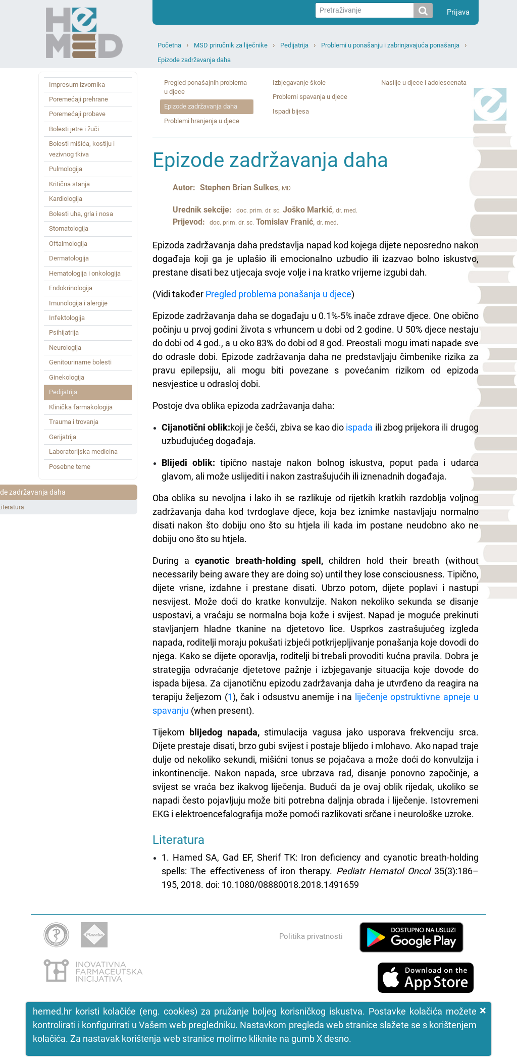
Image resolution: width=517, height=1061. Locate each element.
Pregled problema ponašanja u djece (278, 294)
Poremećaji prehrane (78, 99)
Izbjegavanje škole (299, 82)
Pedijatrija (294, 45)
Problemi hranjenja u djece (201, 121)
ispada (359, 427)
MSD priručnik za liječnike (231, 45)
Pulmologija (65, 169)
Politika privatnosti (311, 936)
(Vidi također (178, 294)
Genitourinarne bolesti (80, 362)
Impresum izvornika (77, 84)
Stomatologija (68, 228)
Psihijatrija (64, 332)
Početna (169, 45)
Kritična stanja (69, 184)
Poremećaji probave (77, 114)
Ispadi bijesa (291, 111)
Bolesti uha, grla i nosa (81, 214)
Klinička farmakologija (81, 407)
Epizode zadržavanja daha (194, 60)
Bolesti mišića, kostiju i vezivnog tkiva (82, 148)
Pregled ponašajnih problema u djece (205, 87)
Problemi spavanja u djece (310, 96)
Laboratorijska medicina (83, 451)
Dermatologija (69, 258)
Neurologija (65, 347)
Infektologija (67, 318)
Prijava (458, 12)
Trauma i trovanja (73, 422)
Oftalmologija (68, 243)
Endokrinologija (70, 288)
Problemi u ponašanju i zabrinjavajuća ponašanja (390, 45)
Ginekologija (66, 377)
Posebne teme (69, 466)
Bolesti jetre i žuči (74, 129)
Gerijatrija (62, 437)
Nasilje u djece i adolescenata (424, 82)
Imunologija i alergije (78, 303)
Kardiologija (65, 198)
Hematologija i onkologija (85, 273)
